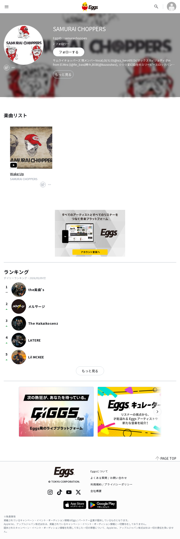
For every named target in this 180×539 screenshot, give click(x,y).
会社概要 (96, 491)
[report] (13, 67)
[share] (6, 67)
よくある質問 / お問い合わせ (108, 478)
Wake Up (17, 173)
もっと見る (63, 74)
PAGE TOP (166, 458)
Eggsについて (99, 471)
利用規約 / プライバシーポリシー (111, 484)
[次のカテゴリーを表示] (157, 412)
